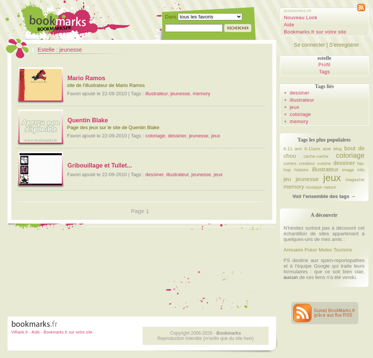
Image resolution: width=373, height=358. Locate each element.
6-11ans (312, 148)
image (348, 169)
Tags (324, 72)
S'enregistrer (344, 45)
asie (327, 148)
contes (290, 163)
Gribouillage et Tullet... (99, 165)
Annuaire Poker (301, 250)
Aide (289, 24)
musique (314, 186)
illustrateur (156, 93)
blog (337, 148)
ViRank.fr (19, 332)
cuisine (324, 163)
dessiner (177, 136)
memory (201, 93)
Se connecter (309, 45)
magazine (355, 179)
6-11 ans (293, 148)
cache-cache (315, 156)
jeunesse (180, 93)
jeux (215, 136)
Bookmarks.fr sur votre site (315, 32)
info (361, 169)
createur (307, 163)
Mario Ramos (86, 78)
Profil (324, 64)
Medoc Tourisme (335, 250)
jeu (287, 179)
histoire (301, 169)
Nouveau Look (301, 17)
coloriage (155, 136)
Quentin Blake (87, 120)
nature (330, 186)
